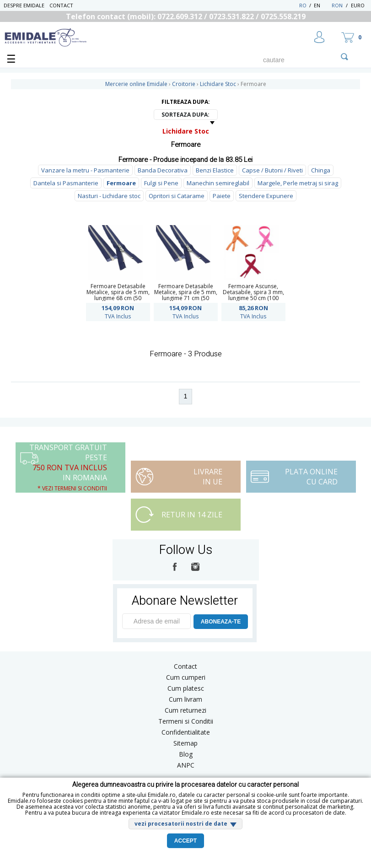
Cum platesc (185, 688)
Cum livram (185, 699)
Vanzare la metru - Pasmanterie (85, 170)
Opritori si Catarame (176, 196)
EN (322, 5)
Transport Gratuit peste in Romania (68, 467)
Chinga (320, 170)
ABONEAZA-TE (221, 621)
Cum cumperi (185, 677)
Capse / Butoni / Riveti (272, 170)
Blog (186, 754)
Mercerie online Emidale (136, 84)
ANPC (185, 765)
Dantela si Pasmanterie (65, 183)
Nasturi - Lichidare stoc (109, 196)
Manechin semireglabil (218, 183)
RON (337, 5)
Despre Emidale (24, 5)
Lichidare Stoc (185, 131)
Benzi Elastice (215, 170)
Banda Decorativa (163, 170)
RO (302, 5)
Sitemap (185, 743)
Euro (358, 5)
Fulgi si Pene (161, 183)
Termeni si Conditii (185, 721)
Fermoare (121, 183)
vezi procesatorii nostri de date (180, 824)
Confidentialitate (185, 732)
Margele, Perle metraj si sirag (298, 183)
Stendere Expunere (266, 196)
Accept (185, 841)
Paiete (222, 196)
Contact (61, 5)
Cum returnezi (185, 710)
